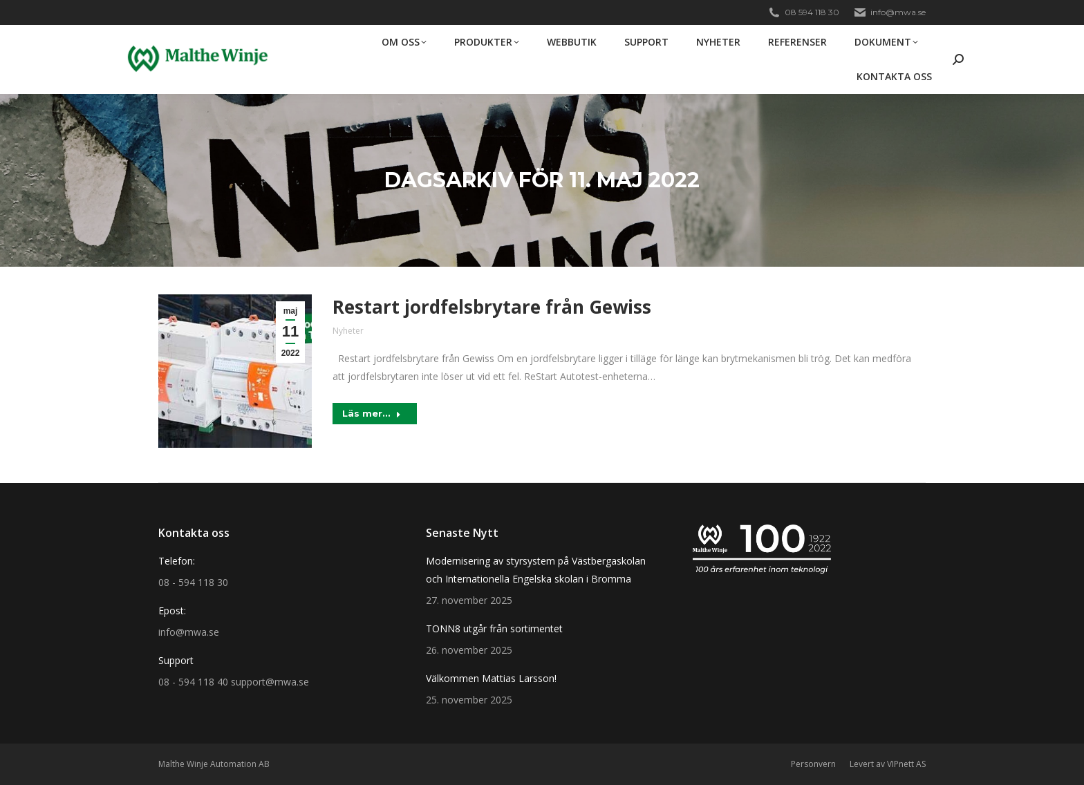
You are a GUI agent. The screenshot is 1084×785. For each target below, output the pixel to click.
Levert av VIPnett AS (888, 764)
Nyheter (348, 331)
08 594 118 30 (803, 12)
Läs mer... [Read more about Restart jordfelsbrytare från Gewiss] (371, 413)
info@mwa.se (889, 12)
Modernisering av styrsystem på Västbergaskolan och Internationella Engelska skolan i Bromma (536, 569)
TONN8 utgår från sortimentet (494, 628)
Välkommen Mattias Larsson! (491, 678)
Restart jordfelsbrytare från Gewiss (492, 306)
